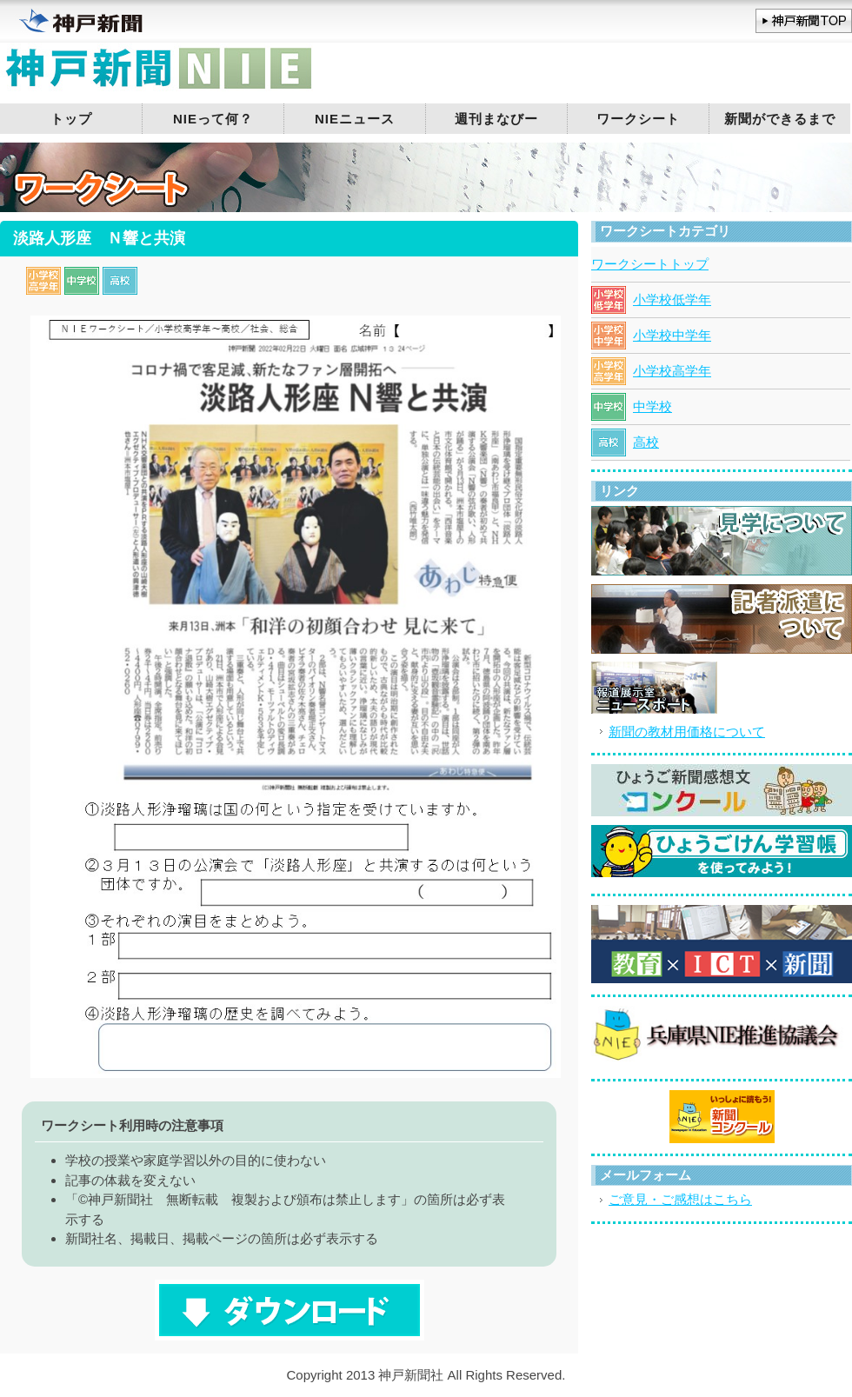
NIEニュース (355, 118)
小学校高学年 (672, 370)
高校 (646, 442)
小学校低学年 (672, 299)
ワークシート (638, 118)
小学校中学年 (672, 335)
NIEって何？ (213, 118)
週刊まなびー (496, 118)
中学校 (652, 406)
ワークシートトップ (650, 263)
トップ (71, 118)
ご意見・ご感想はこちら (680, 1199)
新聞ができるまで (779, 118)
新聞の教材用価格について (687, 731)
